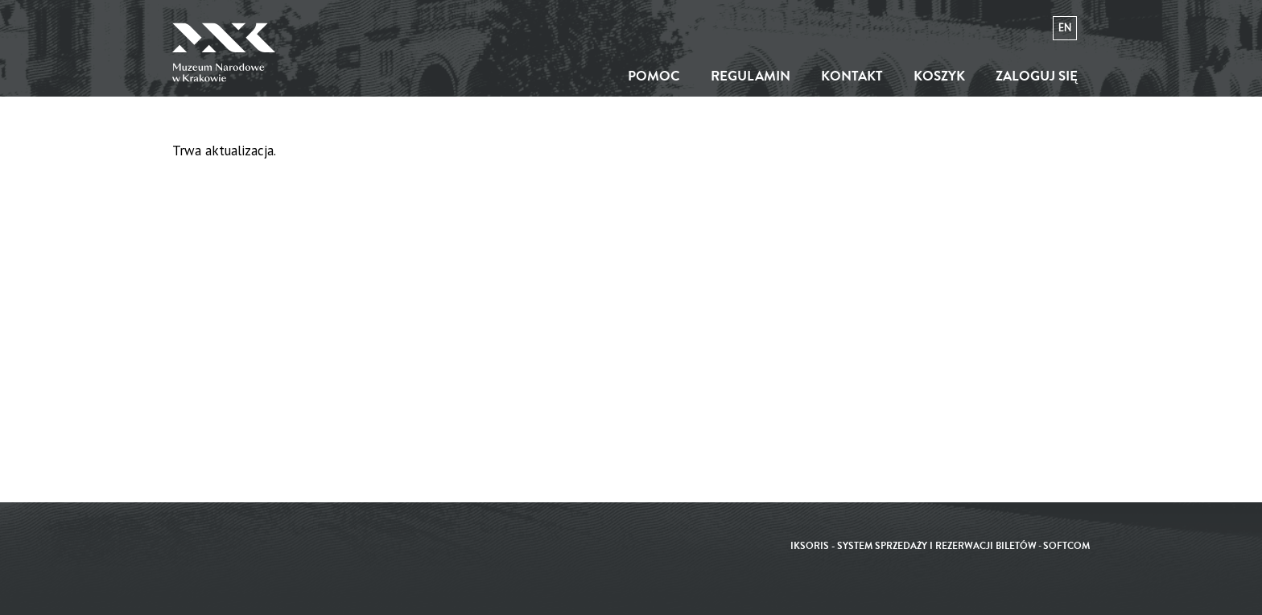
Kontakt (852, 76)
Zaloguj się (1037, 76)
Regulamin (750, 76)
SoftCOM (1066, 546)
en (1064, 28)
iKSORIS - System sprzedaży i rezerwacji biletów (913, 546)
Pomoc (654, 76)
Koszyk (939, 76)
